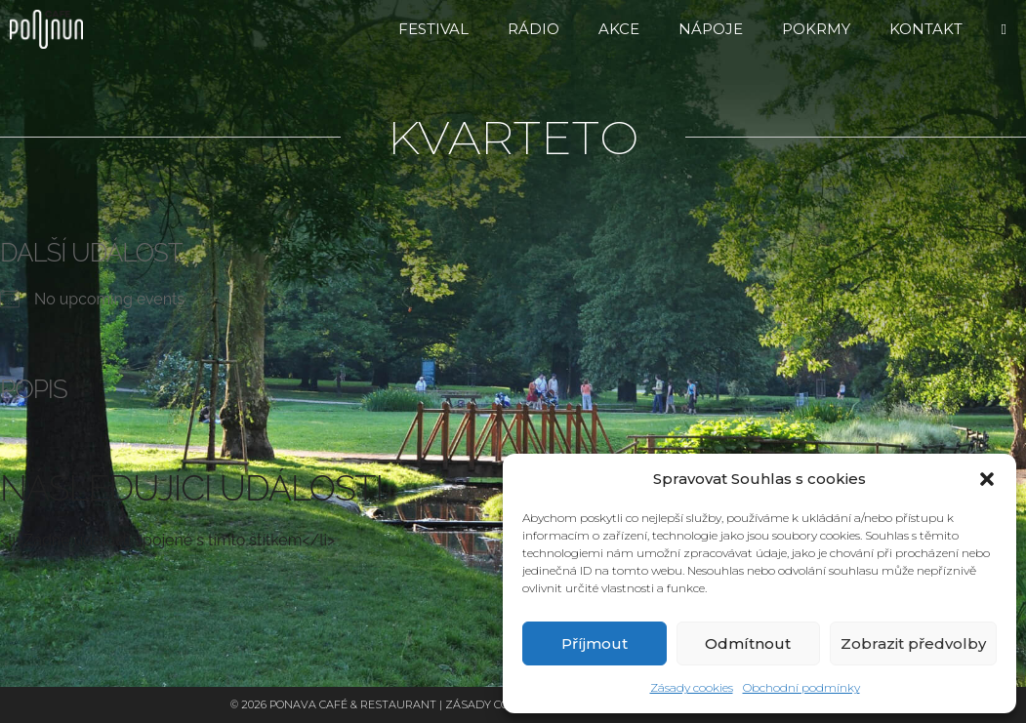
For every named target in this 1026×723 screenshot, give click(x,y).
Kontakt (926, 29)
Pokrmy (816, 29)
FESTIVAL (433, 29)
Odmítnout (748, 643)
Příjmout (594, 643)
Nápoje (710, 29)
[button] (987, 479)
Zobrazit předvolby (913, 643)
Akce (618, 29)
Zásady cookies (691, 687)
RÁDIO (533, 29)
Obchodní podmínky (801, 687)
